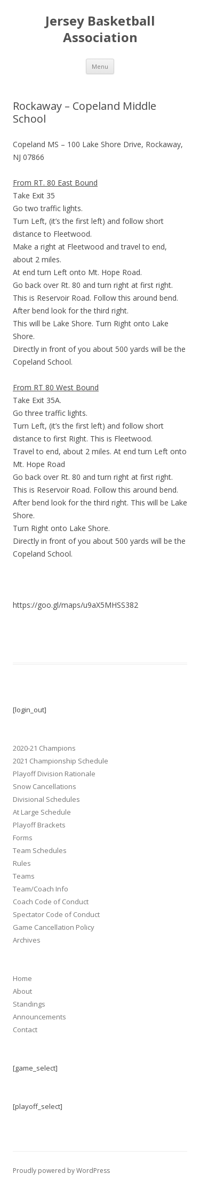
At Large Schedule (42, 812)
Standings (29, 1004)
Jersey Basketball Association (100, 29)
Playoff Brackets (39, 825)
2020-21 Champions (44, 748)
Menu (100, 66)
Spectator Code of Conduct (56, 914)
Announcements (39, 1017)
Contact (25, 1029)
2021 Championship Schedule (60, 761)
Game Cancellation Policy (53, 927)
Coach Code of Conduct (51, 901)
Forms (23, 837)
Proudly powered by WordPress (61, 1170)
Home (22, 978)
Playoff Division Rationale (54, 773)
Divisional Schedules (46, 799)
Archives (27, 940)
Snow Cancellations (44, 786)
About (22, 991)
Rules (22, 863)
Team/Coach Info (40, 889)
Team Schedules (40, 850)
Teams (24, 876)
